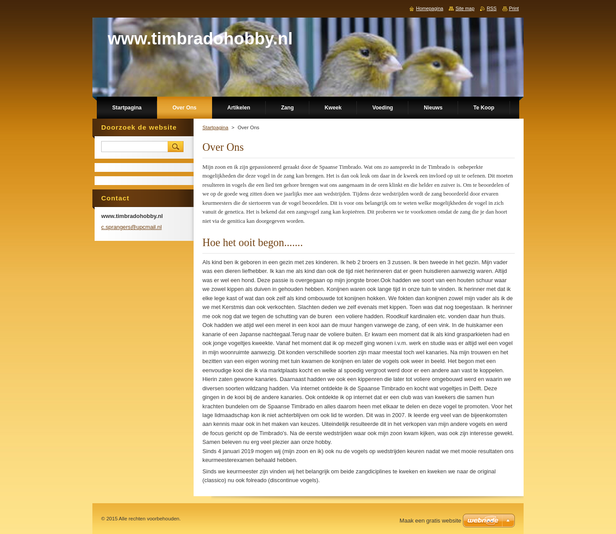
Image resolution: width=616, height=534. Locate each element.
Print (514, 8)
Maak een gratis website (430, 520)
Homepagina (430, 8)
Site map (464, 8)
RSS (491, 8)
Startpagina (215, 127)
